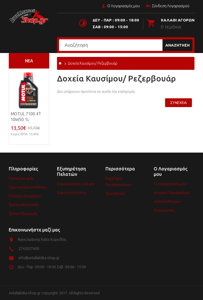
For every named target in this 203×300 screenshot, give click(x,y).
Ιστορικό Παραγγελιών (172, 193)
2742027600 (29, 248)
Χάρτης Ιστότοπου (72, 193)
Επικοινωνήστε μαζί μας (76, 184)
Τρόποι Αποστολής (24, 205)
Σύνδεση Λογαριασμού (167, 6)
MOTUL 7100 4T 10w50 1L (26, 116)
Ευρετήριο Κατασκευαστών (118, 181)
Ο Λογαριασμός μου (120, 6)
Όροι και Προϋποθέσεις (28, 187)
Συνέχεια (178, 103)
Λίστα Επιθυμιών (167, 201)
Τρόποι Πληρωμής (23, 214)
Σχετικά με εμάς (21, 178)
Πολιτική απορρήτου (25, 196)
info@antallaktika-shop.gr (39, 258)
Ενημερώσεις (164, 210)
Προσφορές (115, 193)
